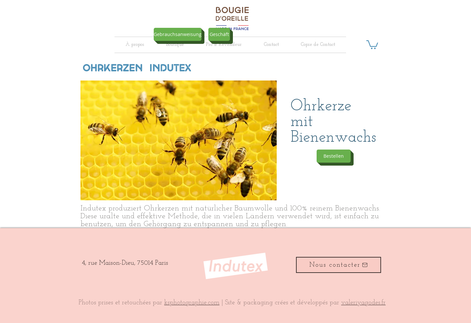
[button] (372, 44)
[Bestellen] (334, 156)
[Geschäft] (219, 34)
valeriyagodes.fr (363, 302)
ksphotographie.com (191, 302)
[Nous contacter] (338, 265)
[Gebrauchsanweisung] (177, 34)
